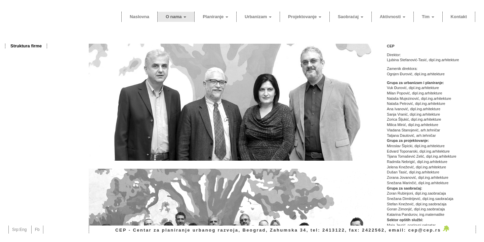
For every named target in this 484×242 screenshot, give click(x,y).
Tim (428, 16)
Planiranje (215, 16)
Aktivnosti (392, 16)
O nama (176, 16)
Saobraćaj (350, 16)
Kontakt (459, 16)
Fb (37, 229)
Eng (23, 229)
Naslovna (139, 16)
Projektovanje (304, 16)
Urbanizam (258, 16)
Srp (15, 229)
